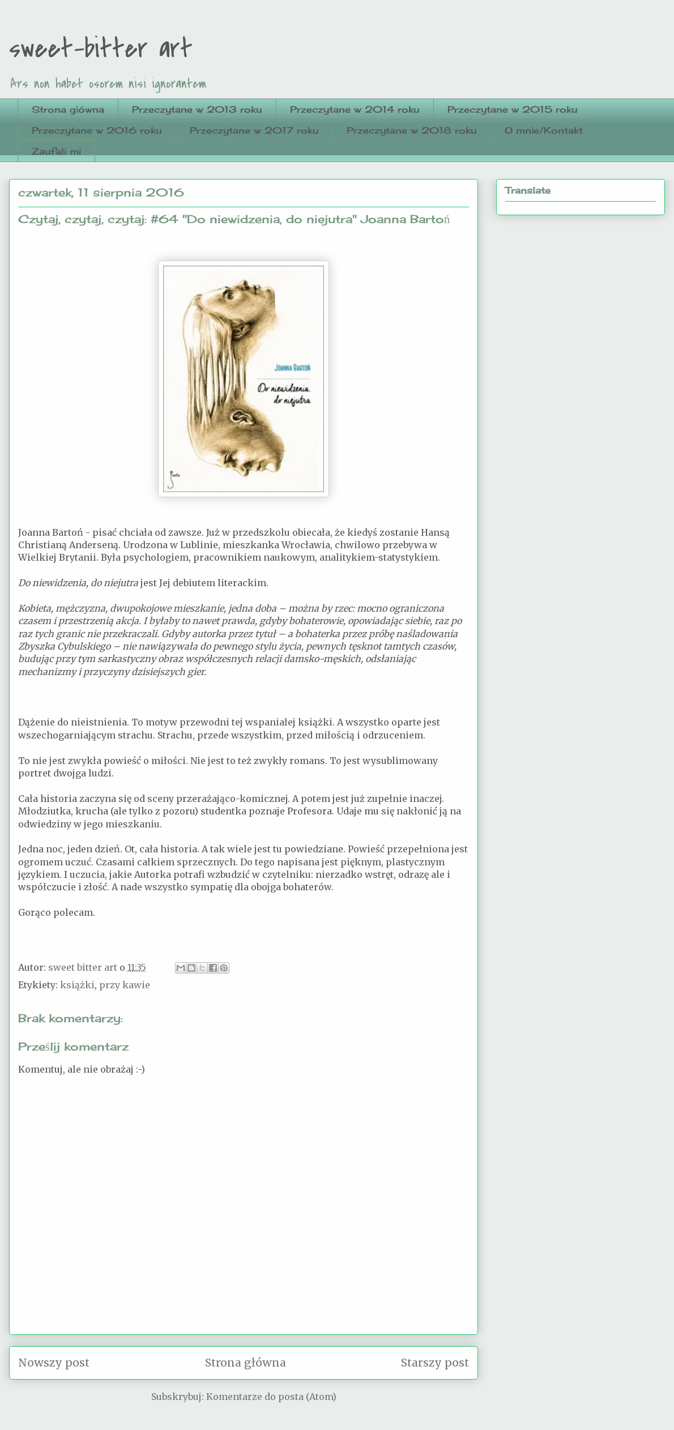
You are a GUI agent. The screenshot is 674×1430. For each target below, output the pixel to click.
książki (77, 985)
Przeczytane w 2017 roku (254, 130)
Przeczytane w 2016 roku (97, 130)
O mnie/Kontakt (544, 130)
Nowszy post (53, 1362)
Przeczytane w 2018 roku (412, 130)
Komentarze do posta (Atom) (271, 1396)
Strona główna (68, 109)
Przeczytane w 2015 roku (512, 109)
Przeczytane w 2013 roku (197, 109)
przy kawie (124, 985)
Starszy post (435, 1362)
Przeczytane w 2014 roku (355, 109)
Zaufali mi (56, 151)
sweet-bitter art (101, 48)
